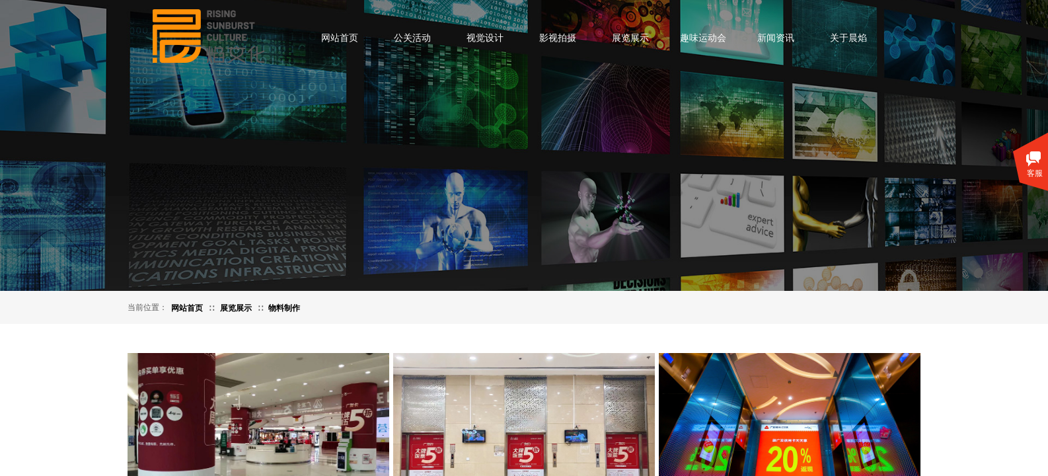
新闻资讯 (775, 38)
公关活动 (412, 38)
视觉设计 (485, 38)
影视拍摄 (557, 38)
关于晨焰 (848, 38)
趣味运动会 (703, 38)
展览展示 (630, 38)
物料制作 (284, 308)
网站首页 (339, 38)
